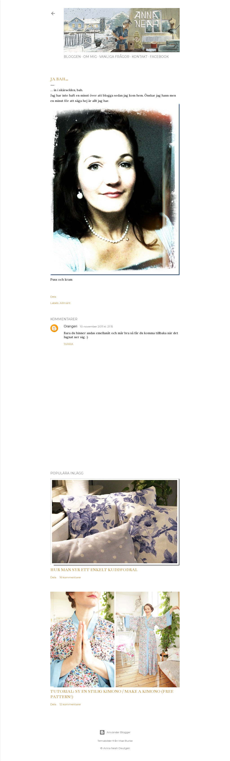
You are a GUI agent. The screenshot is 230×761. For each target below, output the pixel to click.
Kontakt (139, 57)
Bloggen (72, 57)
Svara (68, 344)
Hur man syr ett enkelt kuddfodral (93, 569)
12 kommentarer (70, 704)
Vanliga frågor (114, 57)
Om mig (90, 57)
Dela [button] (53, 296)
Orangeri (71, 326)
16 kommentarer (70, 577)
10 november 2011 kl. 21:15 (96, 326)
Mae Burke (126, 740)
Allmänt (65, 303)
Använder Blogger (115, 732)
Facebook (159, 57)
